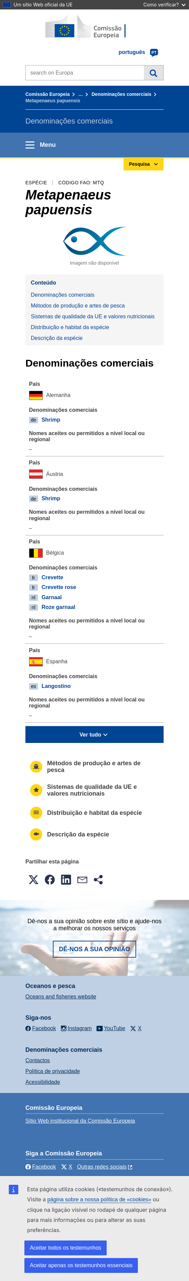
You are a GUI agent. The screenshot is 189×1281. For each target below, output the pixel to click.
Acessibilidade (42, 1082)
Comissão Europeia (47, 94)
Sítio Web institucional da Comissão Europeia (80, 1121)
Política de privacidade (52, 1071)
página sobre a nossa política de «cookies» (99, 1199)
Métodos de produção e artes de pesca (78, 306)
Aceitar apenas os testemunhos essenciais (81, 1265)
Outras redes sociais (102, 1167)
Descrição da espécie (57, 338)
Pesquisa (153, 72)
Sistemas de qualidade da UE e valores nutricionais (93, 316)
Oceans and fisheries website (60, 996)
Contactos (37, 1060)
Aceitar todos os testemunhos (65, 1248)
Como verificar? (164, 4)
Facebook (40, 1167)
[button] (33, 879)
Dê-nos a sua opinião (94, 949)
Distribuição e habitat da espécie (70, 327)
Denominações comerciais (121, 94)
